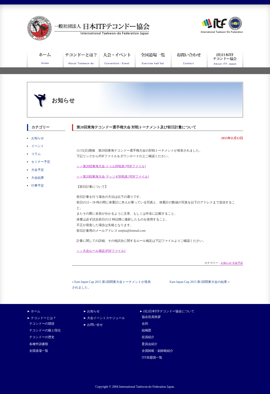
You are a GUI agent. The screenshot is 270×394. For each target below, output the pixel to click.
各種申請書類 (38, 344)
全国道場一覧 (38, 350)
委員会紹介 (150, 344)
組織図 (146, 330)
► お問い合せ (93, 324)
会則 (145, 323)
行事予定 (37, 185)
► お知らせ (91, 311)
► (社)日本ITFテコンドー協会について (167, 311)
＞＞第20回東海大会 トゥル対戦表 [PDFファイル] (111, 166)
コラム (36, 154)
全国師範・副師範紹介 (157, 350)
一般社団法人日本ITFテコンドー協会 (80, 18)
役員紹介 (148, 337)
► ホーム (33, 311)
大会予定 (37, 170)
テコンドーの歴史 (41, 337)
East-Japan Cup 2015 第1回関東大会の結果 (198, 282)
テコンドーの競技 (41, 323)
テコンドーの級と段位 (45, 330)
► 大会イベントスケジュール (104, 318)
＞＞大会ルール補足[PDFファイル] (100, 251)
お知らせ (37, 138)
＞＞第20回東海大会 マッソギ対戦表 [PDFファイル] (112, 176)
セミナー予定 (40, 161)
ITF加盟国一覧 (152, 357)
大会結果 (37, 177)
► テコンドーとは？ (41, 318)
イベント (37, 146)
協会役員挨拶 (151, 317)
